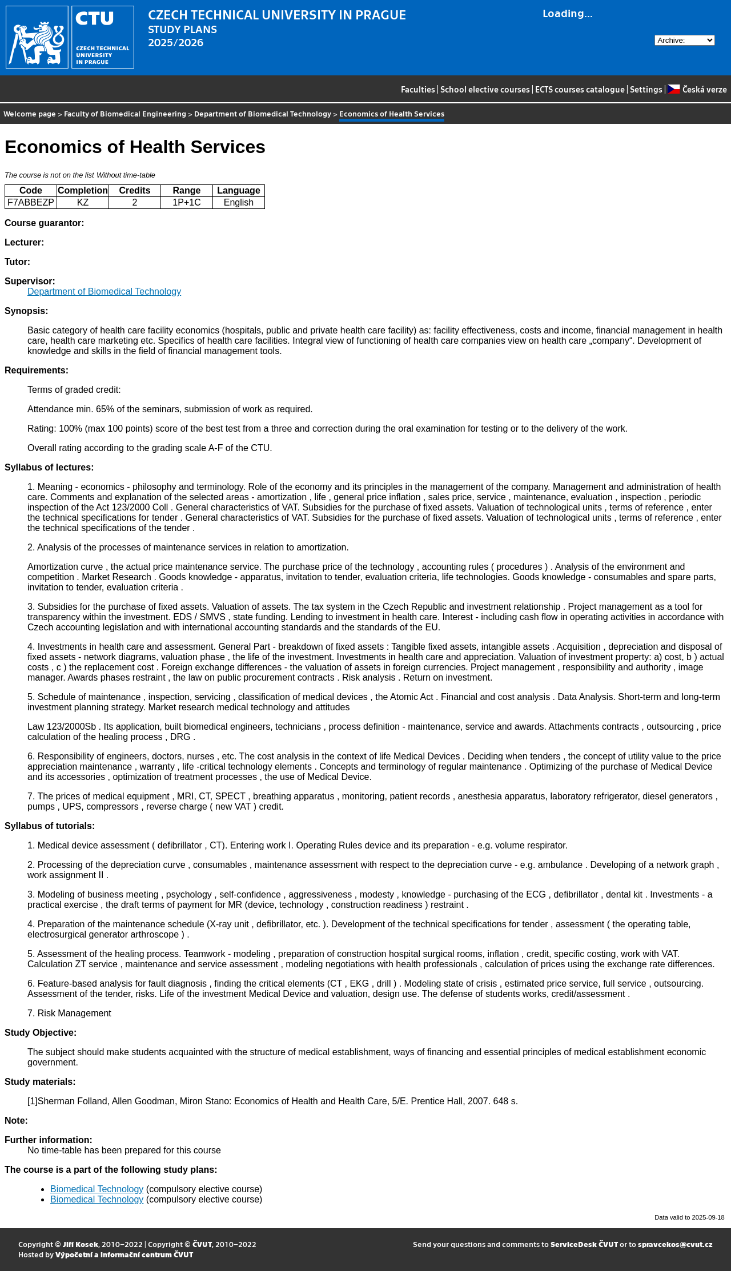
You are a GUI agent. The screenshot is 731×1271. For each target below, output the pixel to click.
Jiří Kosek (80, 1244)
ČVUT (202, 1244)
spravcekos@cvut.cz (675, 1244)
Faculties (418, 89)
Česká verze (697, 89)
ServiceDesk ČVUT (584, 1244)
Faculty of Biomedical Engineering (125, 113)
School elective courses (485, 89)
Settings (646, 89)
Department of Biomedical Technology (262, 113)
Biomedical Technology (96, 1189)
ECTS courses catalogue (580, 89)
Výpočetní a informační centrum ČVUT (124, 1254)
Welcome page (29, 113)
